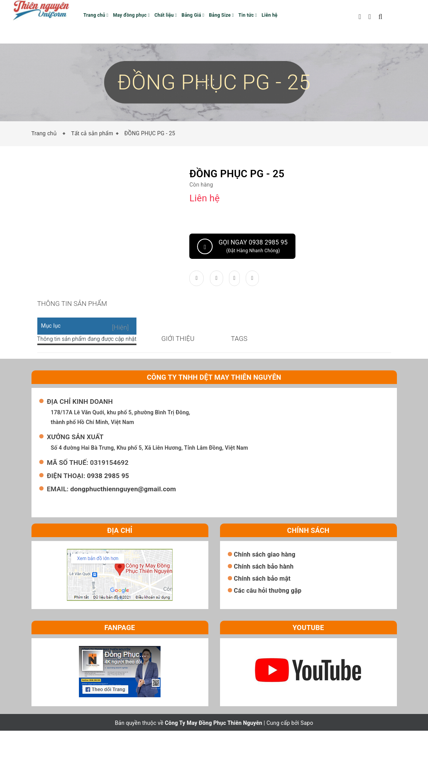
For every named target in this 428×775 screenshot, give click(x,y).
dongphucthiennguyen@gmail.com (123, 533)
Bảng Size (221, 15)
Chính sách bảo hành (264, 610)
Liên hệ (270, 15)
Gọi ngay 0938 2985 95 (242, 246)
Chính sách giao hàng (264, 598)
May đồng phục (131, 15)
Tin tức (247, 15)
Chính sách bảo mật (262, 623)
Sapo (306, 767)
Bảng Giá (193, 15)
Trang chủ (96, 15)
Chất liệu (165, 15)
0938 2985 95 (108, 520)
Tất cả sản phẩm (92, 133)
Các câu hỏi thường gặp (268, 635)
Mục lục (51, 335)
